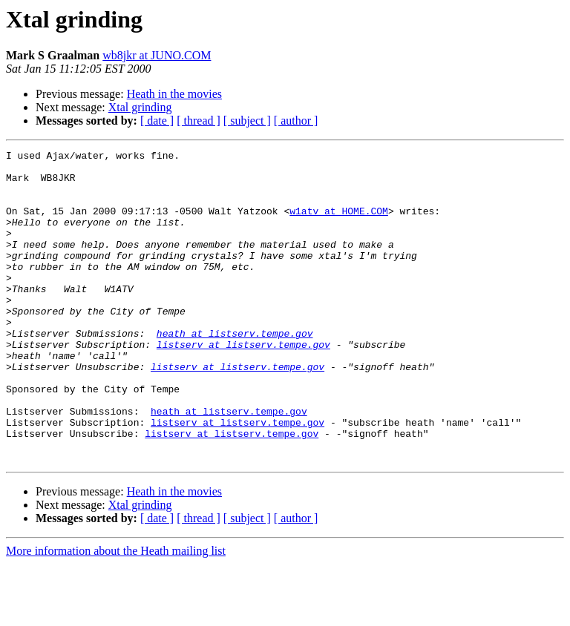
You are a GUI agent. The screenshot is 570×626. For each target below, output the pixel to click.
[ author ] (296, 120)
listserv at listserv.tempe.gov (243, 384)
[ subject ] (247, 120)
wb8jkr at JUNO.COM (156, 55)
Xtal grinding (140, 107)
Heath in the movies (174, 94)
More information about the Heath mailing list (116, 613)
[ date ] (157, 120)
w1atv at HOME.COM (338, 224)
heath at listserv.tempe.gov (235, 371)
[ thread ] (198, 120)
